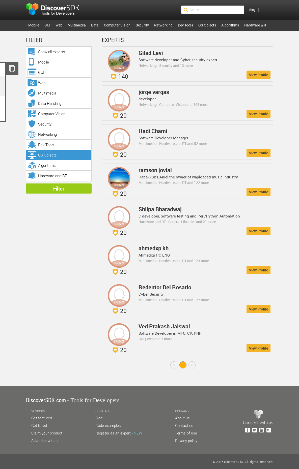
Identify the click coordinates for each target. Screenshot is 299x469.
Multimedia (77, 25)
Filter (58, 188)
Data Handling (49, 103)
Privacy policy (186, 440)
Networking (163, 25)
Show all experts (51, 51)
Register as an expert (118, 432)
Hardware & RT (256, 25)
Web (59, 25)
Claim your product (46, 432)
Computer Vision (117, 25)
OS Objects (207, 25)
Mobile (33, 25)
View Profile (258, 74)
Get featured (41, 417)
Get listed (39, 425)
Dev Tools (185, 25)
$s (56, 10)
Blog (252, 10)
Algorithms (230, 25)
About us (182, 417)
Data (95, 25)
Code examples (108, 425)
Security (142, 25)
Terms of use (186, 432)
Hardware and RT (52, 175)
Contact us (184, 425)
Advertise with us (45, 440)
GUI (47, 25)
